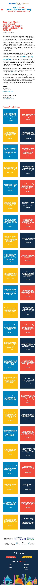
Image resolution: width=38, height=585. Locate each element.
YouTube (23, 553)
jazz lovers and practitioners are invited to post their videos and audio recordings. (18, 58)
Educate (26, 567)
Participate (26, 564)
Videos (26, 566)
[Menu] (2, 10)
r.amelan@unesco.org (8, 98)
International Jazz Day (19, 9)
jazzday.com (24, 56)
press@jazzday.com (8, 91)
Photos (10, 567)
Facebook (14, 553)
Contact (26, 569)
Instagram (16, 553)
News (10, 566)
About (10, 569)
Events (10, 564)
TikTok (20, 553)
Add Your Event (27, 557)
